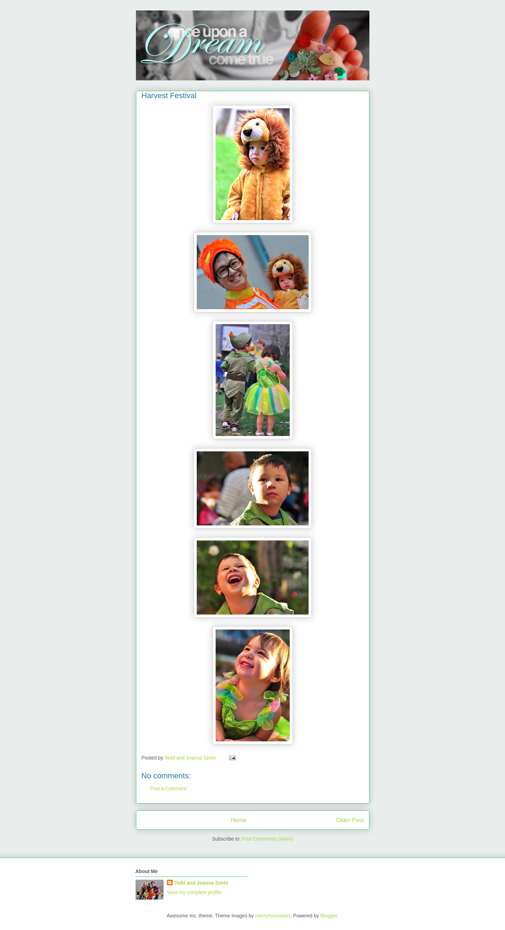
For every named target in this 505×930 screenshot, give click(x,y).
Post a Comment (168, 788)
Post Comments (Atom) (267, 839)
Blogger (328, 915)
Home (238, 820)
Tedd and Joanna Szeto (201, 883)
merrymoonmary (272, 915)
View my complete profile (194, 892)
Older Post (349, 820)
